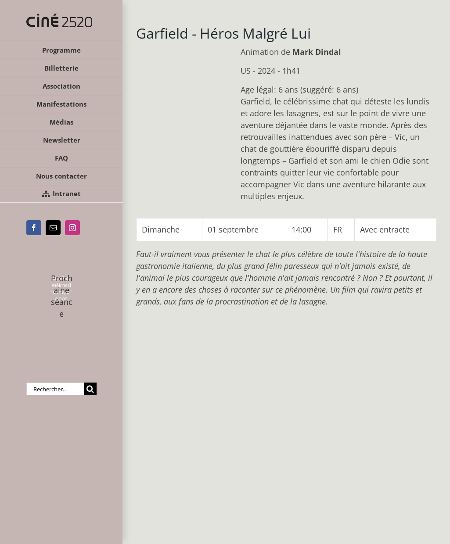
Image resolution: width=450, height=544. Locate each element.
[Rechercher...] (55, 389)
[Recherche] (90, 389)
